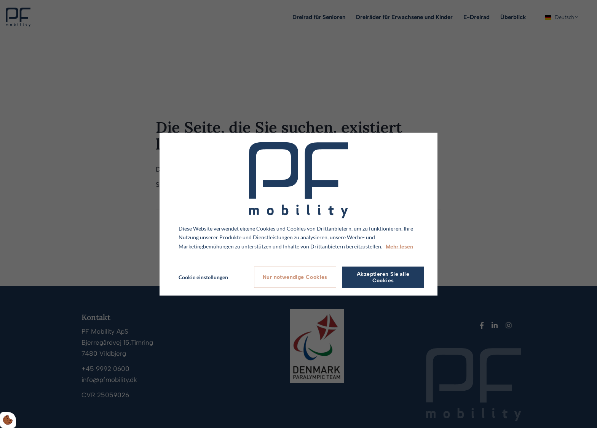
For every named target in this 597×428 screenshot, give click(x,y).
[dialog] (298, 213)
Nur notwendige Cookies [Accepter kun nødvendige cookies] (295, 277)
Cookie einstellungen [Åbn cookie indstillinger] (203, 277)
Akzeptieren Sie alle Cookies (383, 277)
